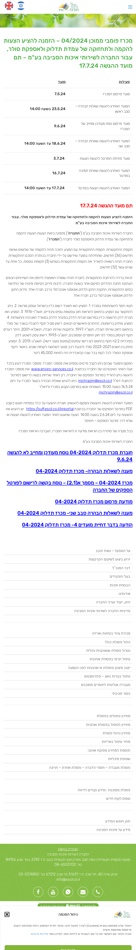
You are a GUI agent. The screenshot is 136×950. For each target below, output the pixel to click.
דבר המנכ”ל (121, 568)
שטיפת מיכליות (119, 759)
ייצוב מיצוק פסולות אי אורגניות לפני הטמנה (99, 668)
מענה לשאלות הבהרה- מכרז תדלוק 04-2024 (84, 471)
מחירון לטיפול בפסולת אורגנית (108, 724)
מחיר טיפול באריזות (116, 741)
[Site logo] (68, 6)
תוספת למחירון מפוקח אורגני (109, 750)
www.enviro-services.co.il (52, 369)
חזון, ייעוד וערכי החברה (113, 602)
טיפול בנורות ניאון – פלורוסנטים (107, 676)
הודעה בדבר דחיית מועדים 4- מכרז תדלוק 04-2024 (77, 525)
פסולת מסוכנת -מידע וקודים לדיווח (104, 790)
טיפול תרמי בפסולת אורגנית (109, 659)
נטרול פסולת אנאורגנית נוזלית (108, 650)
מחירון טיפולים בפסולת (113, 716)
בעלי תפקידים (120, 576)
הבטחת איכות (120, 585)
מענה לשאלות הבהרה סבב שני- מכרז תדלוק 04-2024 (75, 513)
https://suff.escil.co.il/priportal (50, 409)
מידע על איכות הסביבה (113, 829)
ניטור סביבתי (121, 693)
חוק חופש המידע (117, 821)
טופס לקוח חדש (118, 798)
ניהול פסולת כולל (117, 642)
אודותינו (124, 593)
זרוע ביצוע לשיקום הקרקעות (109, 559)
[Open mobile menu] (130, 6)
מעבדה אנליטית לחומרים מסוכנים (105, 685)
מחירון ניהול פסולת (116, 733)
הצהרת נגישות (68, 849)
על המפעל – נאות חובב (113, 551)
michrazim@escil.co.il (95, 381)
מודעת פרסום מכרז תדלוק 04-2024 (94, 502)
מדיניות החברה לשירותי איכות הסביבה (102, 611)
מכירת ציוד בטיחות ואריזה (111, 633)
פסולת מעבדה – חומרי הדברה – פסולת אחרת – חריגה (89, 767)
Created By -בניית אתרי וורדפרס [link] (68, 905)
